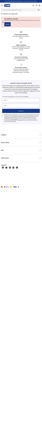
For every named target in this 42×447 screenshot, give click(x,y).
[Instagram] (6, 167)
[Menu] (2, 5)
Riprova (7, 24)
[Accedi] (36, 5)
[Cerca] (39, 9)
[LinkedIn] (10, 167)
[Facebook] (3, 167)
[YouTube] (13, 167)
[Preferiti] (33, 5)
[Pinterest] (17, 167)
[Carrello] (39, 5)
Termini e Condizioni (14, 118)
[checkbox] (3, 115)
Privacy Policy (13, 121)
